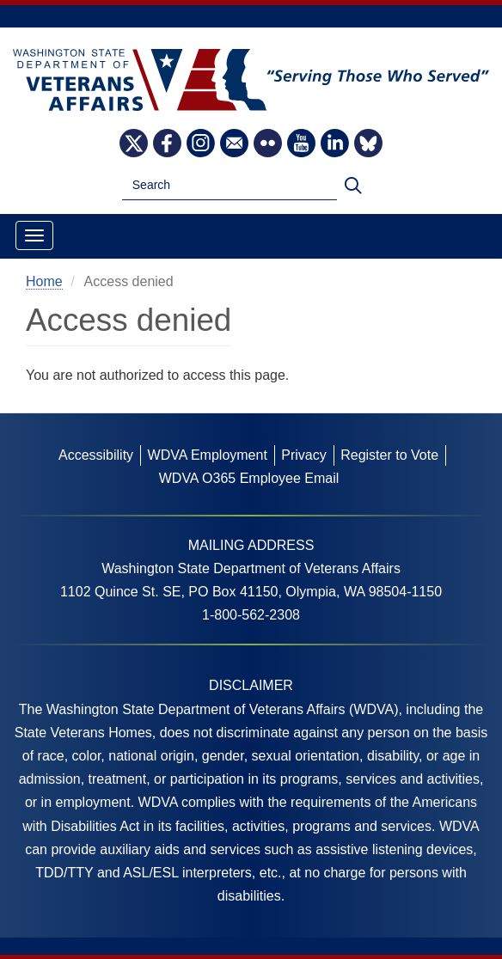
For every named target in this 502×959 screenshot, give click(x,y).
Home (44, 281)
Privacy (303, 455)
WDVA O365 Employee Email (249, 478)
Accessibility (95, 455)
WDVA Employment (207, 455)
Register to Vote (389, 455)
